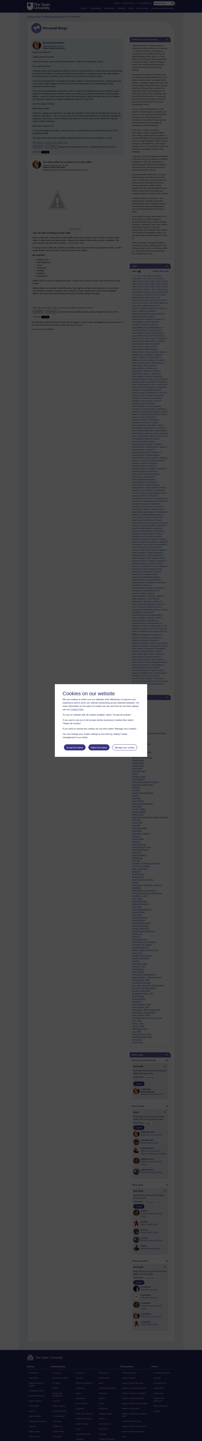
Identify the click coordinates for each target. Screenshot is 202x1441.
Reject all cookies (99, 748)
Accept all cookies (74, 748)
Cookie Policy (77, 709)
